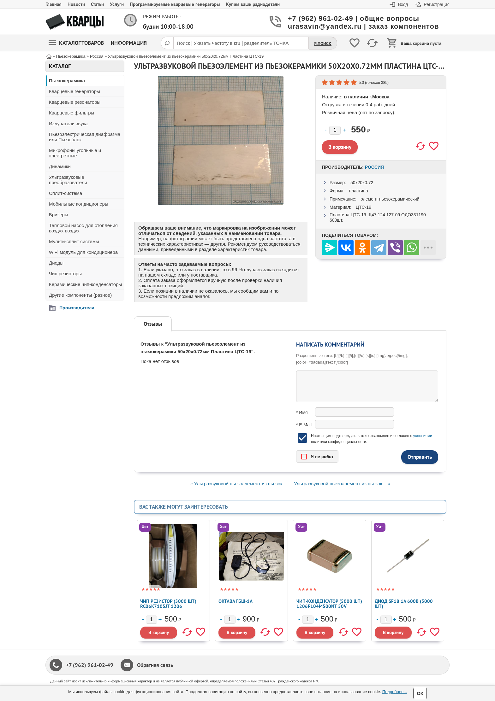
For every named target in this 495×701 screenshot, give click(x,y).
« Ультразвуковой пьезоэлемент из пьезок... (238, 483)
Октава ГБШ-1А (235, 601)
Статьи (97, 4)
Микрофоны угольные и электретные (75, 153)
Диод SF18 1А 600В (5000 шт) (404, 603)
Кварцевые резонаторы (74, 102)
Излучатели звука (68, 123)
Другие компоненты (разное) (80, 295)
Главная (53, 4)
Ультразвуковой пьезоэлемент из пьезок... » (342, 483)
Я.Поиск (322, 43)
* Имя (302, 412)
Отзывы (153, 323)
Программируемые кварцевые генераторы (175, 4)
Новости (76, 4)
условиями (422, 436)
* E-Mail (304, 424)
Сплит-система (65, 193)
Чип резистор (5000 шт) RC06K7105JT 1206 (168, 603)
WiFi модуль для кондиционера (83, 252)
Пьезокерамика (67, 80)
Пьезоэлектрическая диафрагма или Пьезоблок (84, 136)
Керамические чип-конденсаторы (85, 284)
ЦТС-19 (363, 207)
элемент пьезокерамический (390, 199)
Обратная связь (155, 665)
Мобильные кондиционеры (78, 204)
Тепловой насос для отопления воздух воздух (83, 228)
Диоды (56, 263)
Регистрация (437, 4)
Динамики (60, 166)
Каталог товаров (76, 42)
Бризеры (58, 214)
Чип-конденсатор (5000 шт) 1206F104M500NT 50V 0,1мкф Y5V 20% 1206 (329, 606)
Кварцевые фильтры (71, 112)
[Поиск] (167, 43)
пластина (358, 190)
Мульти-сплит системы (74, 241)
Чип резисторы (65, 273)
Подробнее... (394, 691)
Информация (129, 42)
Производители (76, 307)
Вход (403, 4)
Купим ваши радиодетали (253, 4)
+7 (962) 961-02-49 (89, 665)
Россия (374, 167)
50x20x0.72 (361, 182)
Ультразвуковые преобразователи (68, 179)
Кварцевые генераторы (74, 91)
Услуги (117, 4)
